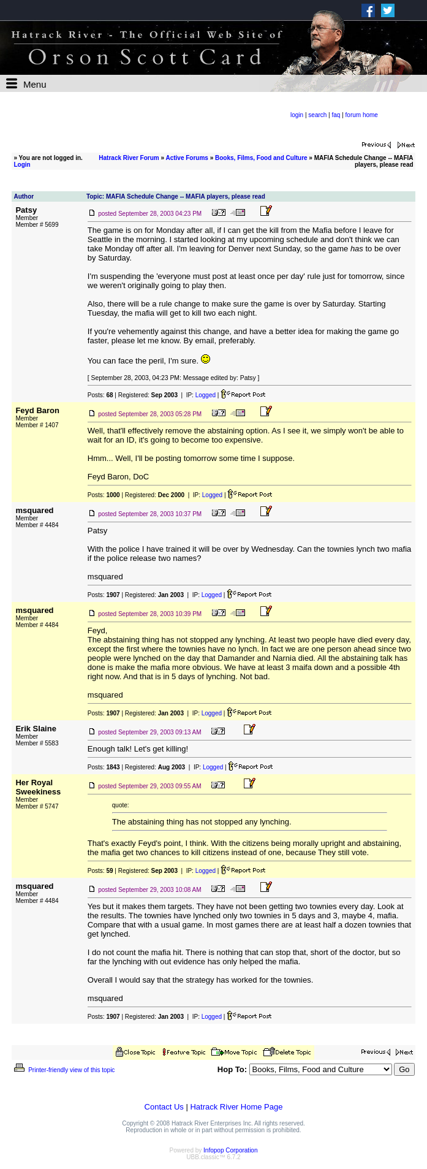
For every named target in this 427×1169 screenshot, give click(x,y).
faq (336, 115)
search (317, 115)
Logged (205, 395)
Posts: (100, 395)
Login (21, 164)
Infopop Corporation (230, 1150)
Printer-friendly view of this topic (63, 1070)
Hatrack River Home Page (236, 1106)
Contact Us (164, 1106)
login (296, 115)
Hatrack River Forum (129, 157)
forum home (362, 115)
